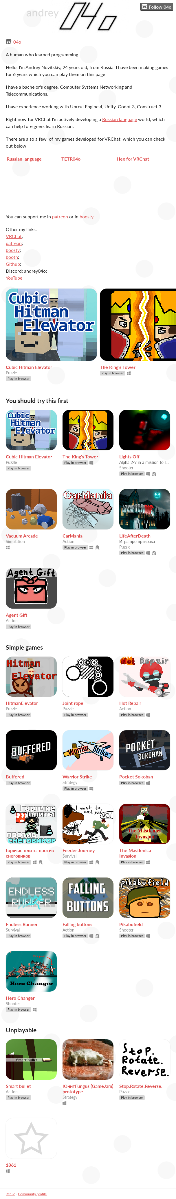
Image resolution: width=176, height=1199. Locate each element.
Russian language (119, 119)
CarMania (72, 535)
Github (13, 264)
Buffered (15, 776)
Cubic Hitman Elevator (29, 367)
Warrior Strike (77, 776)
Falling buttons (77, 924)
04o (17, 41)
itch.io (10, 1194)
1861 (11, 1165)
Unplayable (21, 1029)
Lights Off (129, 456)
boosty (87, 216)
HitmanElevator (22, 703)
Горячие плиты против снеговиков (30, 852)
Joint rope (73, 703)
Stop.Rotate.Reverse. (140, 1086)
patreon (60, 216)
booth (12, 257)
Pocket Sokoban (136, 776)
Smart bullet (18, 1086)
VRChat (14, 236)
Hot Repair (130, 703)
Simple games (24, 647)
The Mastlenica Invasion (135, 852)
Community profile (32, 1194)
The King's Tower (117, 367)
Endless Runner (22, 924)
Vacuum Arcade (22, 535)
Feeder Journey (79, 850)
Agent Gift (16, 615)
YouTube (14, 277)
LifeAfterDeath (135, 535)
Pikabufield (131, 924)
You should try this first (37, 400)
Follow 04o (156, 7)
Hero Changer (20, 998)
